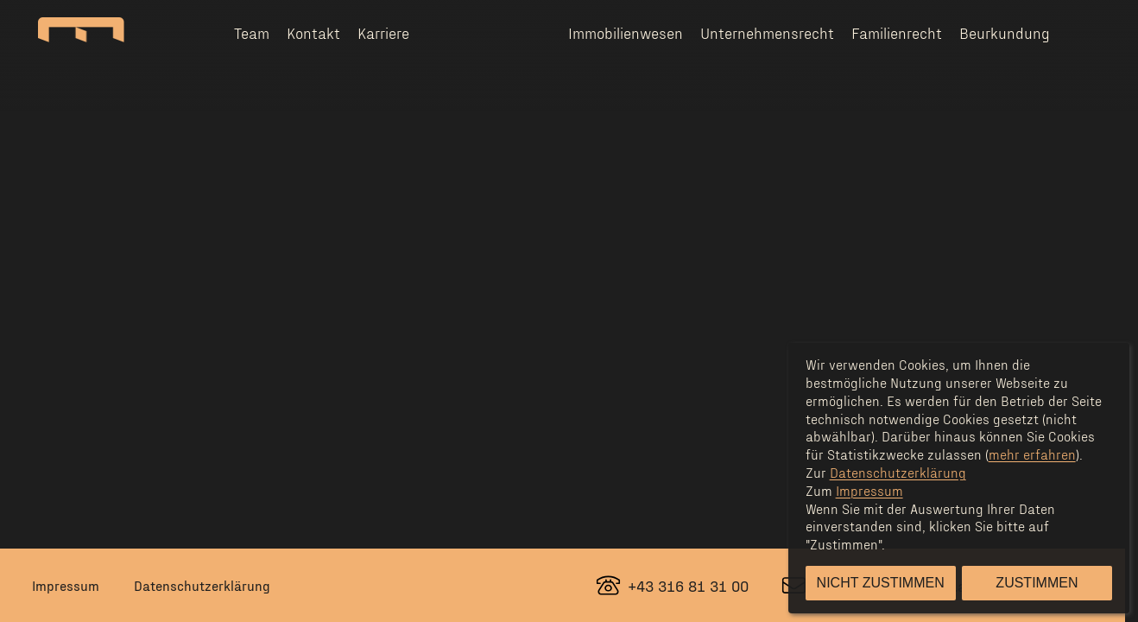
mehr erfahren (1032, 454)
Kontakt (313, 32)
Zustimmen (1037, 582)
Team (251, 32)
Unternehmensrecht (767, 32)
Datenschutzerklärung (202, 585)
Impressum (65, 585)
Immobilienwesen (625, 32)
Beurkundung (1004, 32)
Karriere (383, 32)
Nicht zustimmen (881, 582)
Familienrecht (896, 32)
